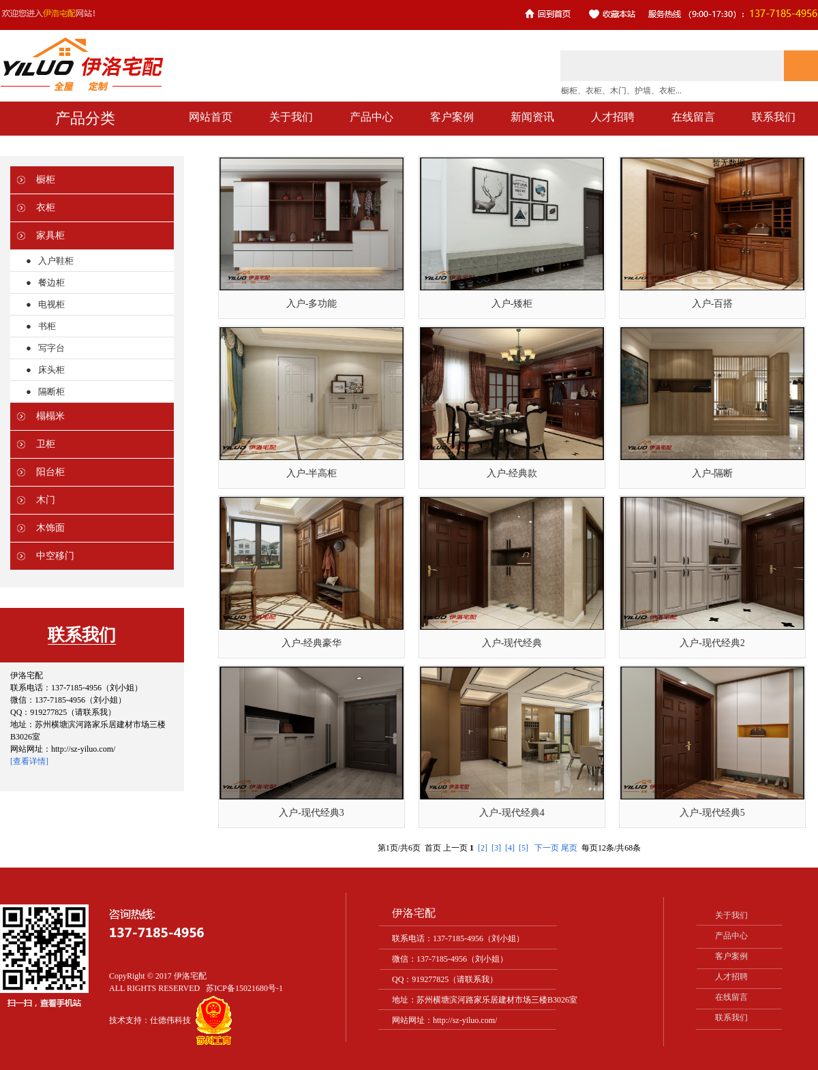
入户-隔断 (712, 473)
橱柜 (45, 179)
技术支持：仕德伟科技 (150, 1020)
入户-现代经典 (512, 643)
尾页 (569, 848)
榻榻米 (50, 416)
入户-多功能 (311, 304)
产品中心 (731, 936)
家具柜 (50, 235)
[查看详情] (29, 761)
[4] (510, 848)
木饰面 (50, 528)
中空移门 (55, 556)
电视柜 (51, 304)
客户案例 (731, 956)
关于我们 (731, 915)
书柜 (47, 326)
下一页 (546, 848)
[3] (496, 848)
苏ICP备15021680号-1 (244, 988)
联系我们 (731, 1017)
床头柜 (51, 370)
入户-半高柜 (311, 473)
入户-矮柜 (512, 304)
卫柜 (45, 444)
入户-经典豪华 (312, 643)
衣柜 (45, 207)
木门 (45, 500)
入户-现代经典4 (512, 813)
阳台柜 (50, 472)
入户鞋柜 (56, 261)
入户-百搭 (712, 304)
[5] (523, 848)
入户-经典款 (512, 473)
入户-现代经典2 (712, 643)
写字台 (51, 348)
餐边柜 (51, 282)
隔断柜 (51, 391)
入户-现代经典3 (311, 813)
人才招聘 (731, 976)
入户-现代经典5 (712, 813)
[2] (482, 848)
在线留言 (731, 997)
